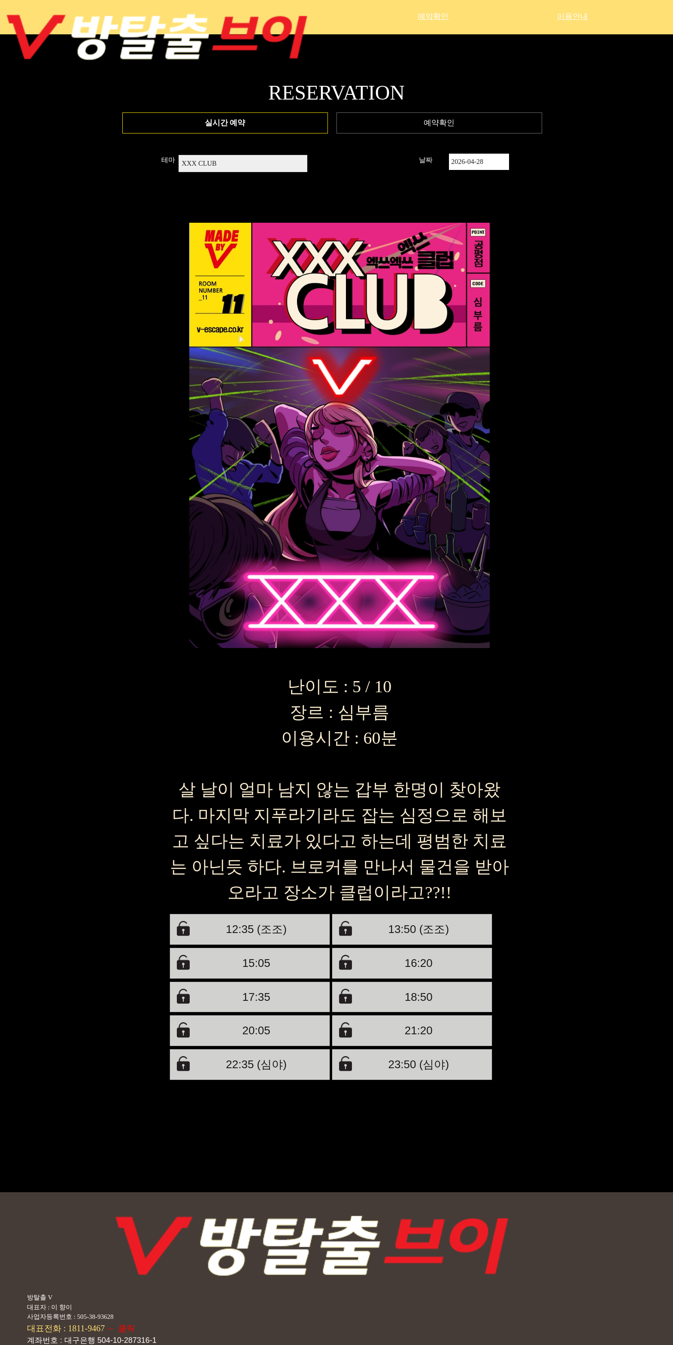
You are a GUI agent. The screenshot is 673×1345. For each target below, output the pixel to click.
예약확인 (433, 16)
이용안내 (572, 16)
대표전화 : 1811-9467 (67, 1328)
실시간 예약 (225, 122)
